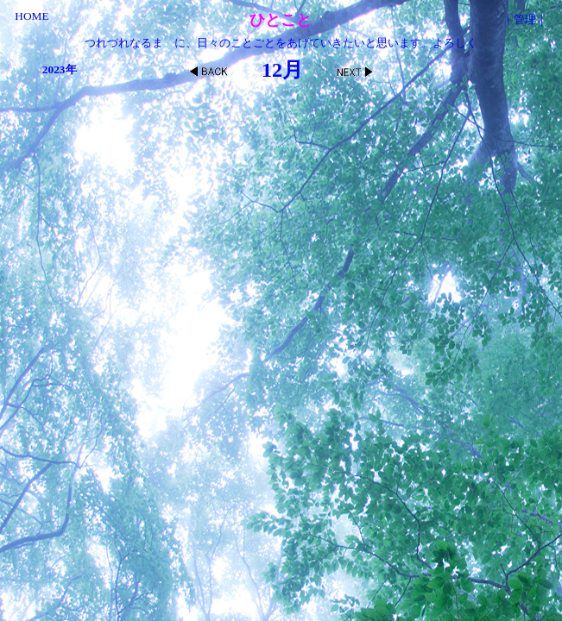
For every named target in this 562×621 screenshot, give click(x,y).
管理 (525, 19)
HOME (31, 15)
